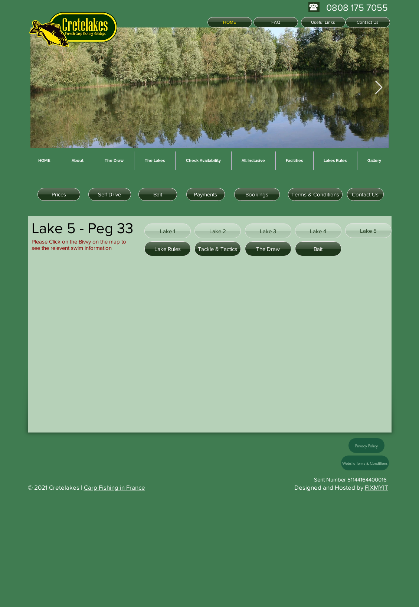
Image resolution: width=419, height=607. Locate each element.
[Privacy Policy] (366, 445)
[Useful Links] (323, 22)
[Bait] (157, 194)
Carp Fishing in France (114, 487)
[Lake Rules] (167, 248)
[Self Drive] (109, 194)
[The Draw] (268, 248)
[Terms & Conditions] (315, 194)
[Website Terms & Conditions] (365, 463)
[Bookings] (257, 194)
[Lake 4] (318, 230)
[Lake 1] (167, 230)
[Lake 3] (268, 230)
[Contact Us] (368, 22)
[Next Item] (378, 88)
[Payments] (205, 194)
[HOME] (229, 22)
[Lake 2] (217, 230)
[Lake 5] (368, 230)
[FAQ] (275, 22)
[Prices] (58, 194)
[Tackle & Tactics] (217, 248)
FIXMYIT (376, 487)
